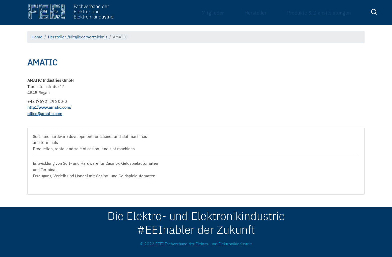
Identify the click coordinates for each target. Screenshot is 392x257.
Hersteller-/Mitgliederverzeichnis (77, 37)
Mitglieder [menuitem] (213, 13)
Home (37, 37)
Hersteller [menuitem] (255, 13)
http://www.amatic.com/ (49, 107)
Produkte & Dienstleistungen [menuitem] (319, 13)
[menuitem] (374, 13)
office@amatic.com (44, 113)
